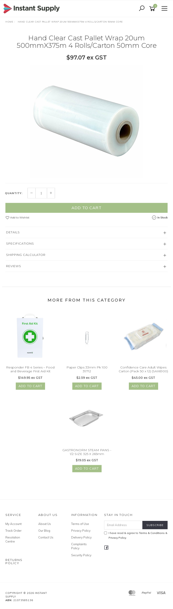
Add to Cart (86, 212)
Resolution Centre (12, 539)
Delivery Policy (81, 537)
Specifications (20, 248)
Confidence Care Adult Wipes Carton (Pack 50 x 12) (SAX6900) (143, 374)
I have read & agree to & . (135, 535)
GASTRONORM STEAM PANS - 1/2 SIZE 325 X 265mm (86, 456)
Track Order (13, 530)
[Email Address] (123, 525)
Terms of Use (80, 524)
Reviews (13, 270)
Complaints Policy (79, 546)
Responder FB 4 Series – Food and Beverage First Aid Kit (30, 374)
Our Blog (44, 530)
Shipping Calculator (26, 259)
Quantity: (14, 197)
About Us (44, 524)
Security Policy (81, 555)
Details (13, 237)
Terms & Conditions (152, 533)
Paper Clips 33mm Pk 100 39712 (86, 374)
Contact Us (45, 537)
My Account (13, 524)
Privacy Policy (81, 530)
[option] (86, 121)
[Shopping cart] (152, 9)
